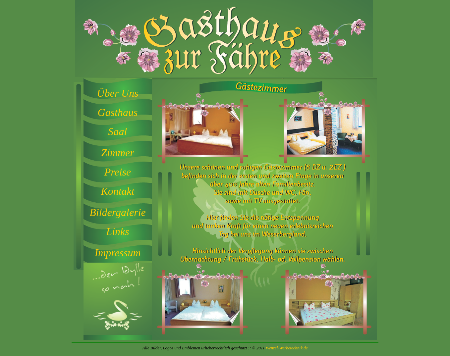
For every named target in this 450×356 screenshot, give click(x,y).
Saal (117, 131)
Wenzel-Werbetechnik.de (287, 347)
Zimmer (117, 153)
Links (117, 231)
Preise (117, 172)
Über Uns (117, 93)
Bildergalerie (117, 212)
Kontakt (117, 191)
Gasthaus (118, 112)
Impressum (117, 253)
